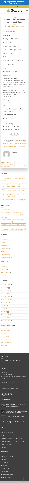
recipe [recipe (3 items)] (10, 229)
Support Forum (5, 248)
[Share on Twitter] (14, 134)
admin (22, 26)
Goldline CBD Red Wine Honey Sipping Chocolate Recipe (7, 164)
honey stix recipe (21, 145)
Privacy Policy (5, 469)
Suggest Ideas (5, 245)
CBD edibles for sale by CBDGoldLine (11, 438)
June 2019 (4, 309)
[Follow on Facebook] (2, 394)
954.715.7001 (15, 6)
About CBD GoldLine (7, 432)
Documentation (5, 239)
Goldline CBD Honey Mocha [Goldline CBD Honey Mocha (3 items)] (19, 224)
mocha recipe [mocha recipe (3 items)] (5, 229)
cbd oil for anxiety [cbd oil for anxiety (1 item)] (15, 214)
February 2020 (5, 291)
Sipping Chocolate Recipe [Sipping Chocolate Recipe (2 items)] (19, 229)
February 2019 (5, 315)
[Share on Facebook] (11, 134)
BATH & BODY (5, 339)
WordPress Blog (6, 254)
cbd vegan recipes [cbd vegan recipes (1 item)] (18, 222)
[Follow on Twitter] (8, 394)
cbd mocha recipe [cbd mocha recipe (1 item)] (6, 214)
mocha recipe (7, 146)
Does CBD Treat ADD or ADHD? (16, 190)
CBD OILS (3, 333)
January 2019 (5, 318)
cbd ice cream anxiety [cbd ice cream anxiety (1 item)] (7, 212)
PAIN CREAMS (5, 336)
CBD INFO (4, 267)
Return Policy (5, 471)
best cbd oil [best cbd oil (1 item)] (4, 210)
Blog (2, 435)
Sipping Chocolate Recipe (19, 146)
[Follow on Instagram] (5, 394)
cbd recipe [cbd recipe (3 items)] (23, 214)
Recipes (15, 17)
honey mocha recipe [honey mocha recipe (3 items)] (6, 227)
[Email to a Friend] (17, 134)
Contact (3, 447)
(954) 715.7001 (10, 383)
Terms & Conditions (7, 475)
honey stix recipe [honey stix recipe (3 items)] (16, 227)
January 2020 (5, 294)
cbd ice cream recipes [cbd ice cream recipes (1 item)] (18, 212)
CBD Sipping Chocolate (11, 143)
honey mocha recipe (12, 145)
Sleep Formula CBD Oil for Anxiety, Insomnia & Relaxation (17, 179)
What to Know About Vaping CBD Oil (16, 199)
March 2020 (4, 288)
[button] (2, 10)
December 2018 (5, 321)
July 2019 (3, 306)
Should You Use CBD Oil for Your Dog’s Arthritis (16, 195)
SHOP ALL (4, 345)
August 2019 (4, 303)
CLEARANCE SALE (6, 342)
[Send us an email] (11, 394)
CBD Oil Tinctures (6, 444)
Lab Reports (4, 463)
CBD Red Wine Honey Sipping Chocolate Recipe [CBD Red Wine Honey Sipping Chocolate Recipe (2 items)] (12, 219)
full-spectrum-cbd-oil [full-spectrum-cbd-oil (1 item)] (6, 224)
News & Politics (5, 273)
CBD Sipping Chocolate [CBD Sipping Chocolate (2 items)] (7, 222)
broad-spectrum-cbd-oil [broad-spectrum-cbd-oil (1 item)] (13, 210)
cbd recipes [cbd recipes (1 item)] (4, 217)
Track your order (6, 478)
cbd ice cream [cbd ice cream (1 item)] (24, 210)
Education (4, 270)
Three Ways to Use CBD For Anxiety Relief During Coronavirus (17, 185)
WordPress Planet (6, 258)
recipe (11, 146)
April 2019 (4, 312)
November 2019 (5, 297)
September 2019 (6, 300)
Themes (3, 251)
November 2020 (5, 285)
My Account (4, 465)
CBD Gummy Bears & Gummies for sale (12, 441)
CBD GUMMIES (5, 330)
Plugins (3, 242)
